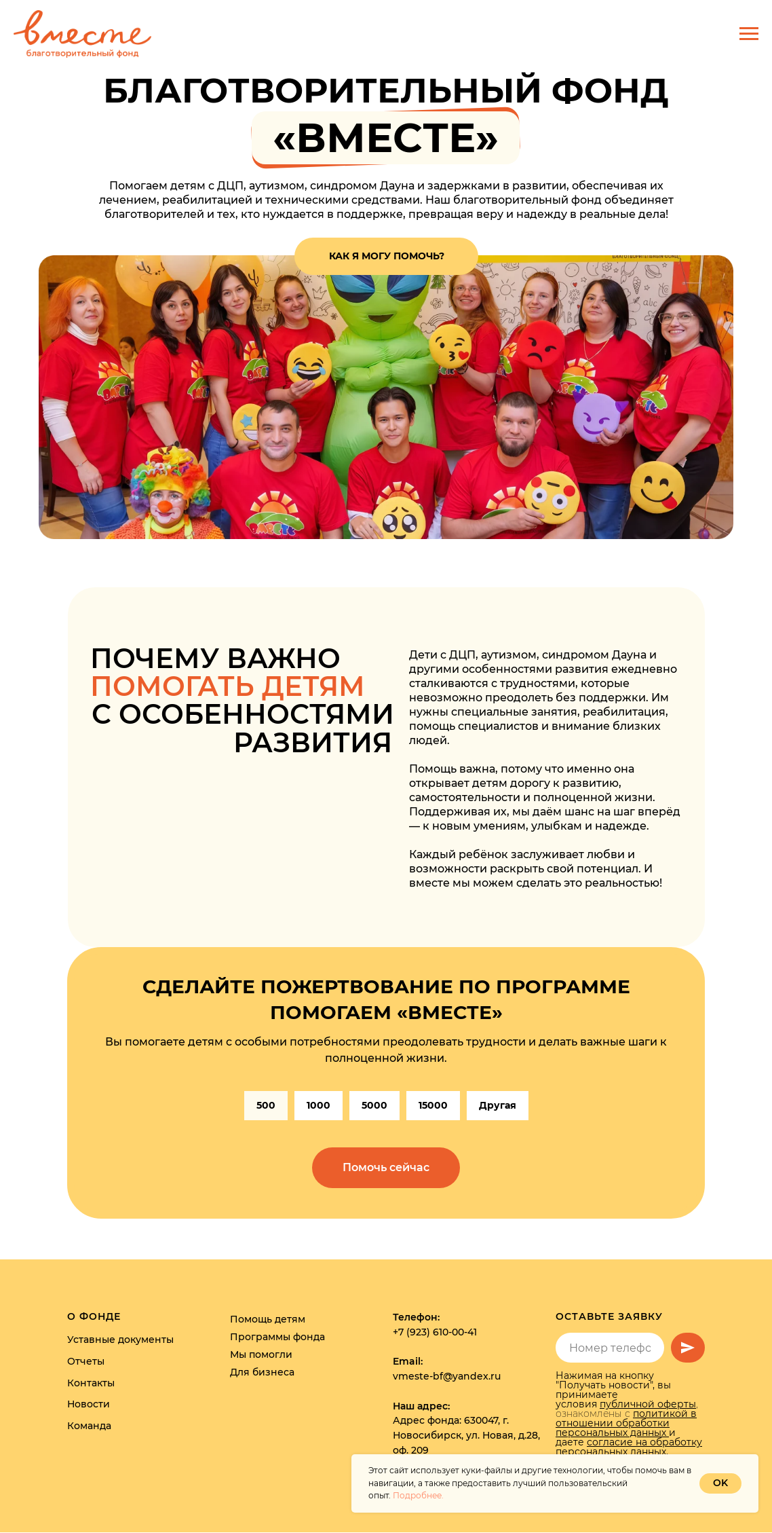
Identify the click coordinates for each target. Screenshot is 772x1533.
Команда (89, 1426)
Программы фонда (277, 1337)
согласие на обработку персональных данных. (629, 1447)
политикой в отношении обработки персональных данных (626, 1423)
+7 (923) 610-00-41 (435, 1333)
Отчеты (85, 1361)
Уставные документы (120, 1340)
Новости (88, 1405)
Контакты (91, 1383)
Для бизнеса (262, 1373)
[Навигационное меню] (748, 34)
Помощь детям (267, 1320)
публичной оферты (648, 1405)
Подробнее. (418, 1495)
